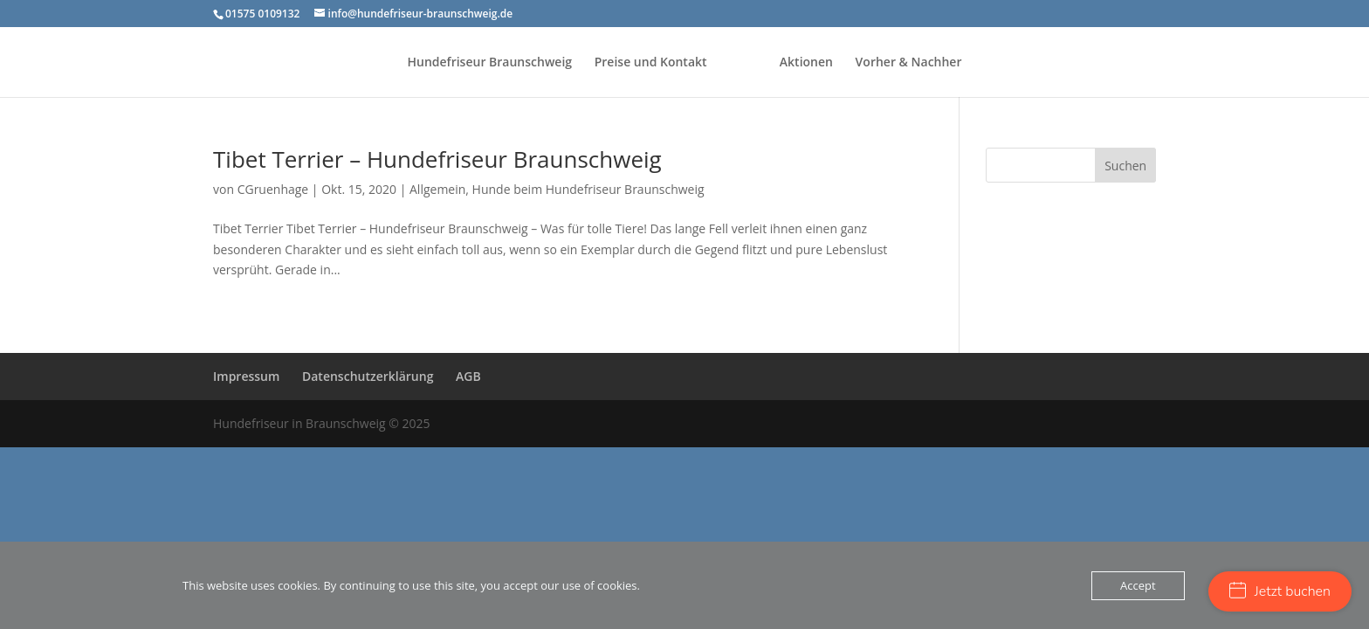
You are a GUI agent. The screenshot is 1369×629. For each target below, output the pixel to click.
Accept (1138, 585)
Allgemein (437, 189)
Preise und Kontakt (651, 63)
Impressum (246, 376)
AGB (468, 376)
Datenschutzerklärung (367, 376)
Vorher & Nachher (909, 63)
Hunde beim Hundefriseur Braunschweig (588, 189)
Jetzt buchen (1280, 591)
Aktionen (806, 63)
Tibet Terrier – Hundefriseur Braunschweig (437, 159)
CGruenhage (273, 189)
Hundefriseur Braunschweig (490, 63)
